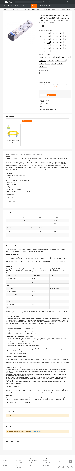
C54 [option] (49, 48)
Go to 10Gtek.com (44, 5)
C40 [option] (49, 42)
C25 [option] (44, 36)
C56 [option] (57, 48)
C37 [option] (65, 39)
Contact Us (5, 462)
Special (34, 5)
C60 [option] (44, 51)
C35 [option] (57, 39)
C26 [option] (49, 36)
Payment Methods (46, 462)
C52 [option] (40, 48)
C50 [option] (61, 45)
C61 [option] (49, 51)
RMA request (18, 467)
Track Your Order (46, 465)
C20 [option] (53, 33)
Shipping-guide (45, 460)
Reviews (39, 154)
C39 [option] (44, 42)
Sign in (32, 415)
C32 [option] (44, 39)
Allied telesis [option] (51, 57)
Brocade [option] (63, 57)
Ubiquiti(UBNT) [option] (43, 66)
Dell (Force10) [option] (50, 60)
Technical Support (33, 460)
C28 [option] (57, 36)
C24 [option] (40, 36)
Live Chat (31, 462)
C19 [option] (49, 33)
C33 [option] (49, 39)
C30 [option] (65, 36)
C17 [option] (40, 33)
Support (16, 5)
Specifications (15, 154)
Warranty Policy (19, 462)
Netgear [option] (60, 63)
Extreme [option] (58, 60)
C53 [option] (44, 48)
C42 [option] (57, 42)
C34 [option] (53, 39)
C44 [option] (65, 42)
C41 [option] (53, 42)
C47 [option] (49, 45)
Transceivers (12, 9)
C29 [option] (61, 36)
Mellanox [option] (47, 63)
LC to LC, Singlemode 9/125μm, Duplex (13, 141)
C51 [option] (65, 45)
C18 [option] (44, 33)
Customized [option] (42, 60)
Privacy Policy (19, 470)
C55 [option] (53, 48)
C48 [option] (53, 45)
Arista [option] (57, 57)
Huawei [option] (64, 60)
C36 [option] (61, 39)
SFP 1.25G (19, 9)
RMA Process (18, 465)
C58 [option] (65, 48)
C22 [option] (61, 33)
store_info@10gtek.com (13, 312)
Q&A (34, 154)
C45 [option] (40, 45)
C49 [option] (57, 45)
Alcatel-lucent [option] (43, 57)
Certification (5, 465)
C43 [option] (61, 42)
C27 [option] (53, 36)
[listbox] (55, 42)
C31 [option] (40, 39)
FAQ (30, 465)
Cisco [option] (68, 57)
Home (5, 9)
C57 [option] (61, 48)
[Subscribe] (70, 461)
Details (8, 154)
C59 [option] (40, 51)
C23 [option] (65, 33)
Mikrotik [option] (54, 63)
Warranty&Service (26, 154)
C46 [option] (44, 45)
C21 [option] (57, 33)
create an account (39, 415)
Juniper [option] (41, 63)
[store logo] (7, 2)
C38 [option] (40, 42)
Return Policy (18, 460)
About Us (5, 460)
